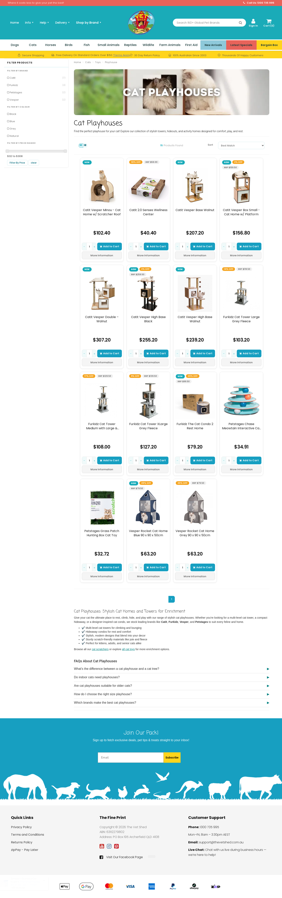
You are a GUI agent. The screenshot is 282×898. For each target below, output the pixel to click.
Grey (13, 128)
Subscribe (172, 757)
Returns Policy (21, 842)
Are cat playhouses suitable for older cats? (103, 685)
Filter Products (20, 62)
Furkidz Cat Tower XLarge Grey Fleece (148, 426)
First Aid (191, 45)
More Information (102, 255)
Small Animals (109, 45)
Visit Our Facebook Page (121, 857)
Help (44, 23)
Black (13, 114)
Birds (69, 45)
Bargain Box (269, 45)
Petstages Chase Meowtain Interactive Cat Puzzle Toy (241, 426)
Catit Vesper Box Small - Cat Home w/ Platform (241, 212)
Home (14, 23)
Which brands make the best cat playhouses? (105, 702)
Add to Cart (109, 246)
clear (34, 162)
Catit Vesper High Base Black (148, 319)
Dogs (15, 45)
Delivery (62, 23)
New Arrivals (213, 45)
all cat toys (128, 649)
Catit (37, 78)
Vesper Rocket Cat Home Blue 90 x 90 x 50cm (148, 533)
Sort (210, 145)
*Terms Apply (121, 55)
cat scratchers (100, 649)
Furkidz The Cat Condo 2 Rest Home (195, 426)
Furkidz (37, 85)
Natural (14, 136)
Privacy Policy (21, 827)
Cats (33, 45)
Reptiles (130, 45)
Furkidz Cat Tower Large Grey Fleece (241, 319)
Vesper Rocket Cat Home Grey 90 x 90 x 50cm (195, 533)
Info (29, 23)
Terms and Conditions (27, 834)
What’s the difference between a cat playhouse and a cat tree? (116, 668)
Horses (50, 45)
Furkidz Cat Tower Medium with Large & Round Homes (102, 426)
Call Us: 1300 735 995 (258, 3)
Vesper (37, 100)
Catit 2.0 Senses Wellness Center (148, 212)
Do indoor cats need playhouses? (97, 677)
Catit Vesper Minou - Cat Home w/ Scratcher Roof (102, 212)
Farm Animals (170, 45)
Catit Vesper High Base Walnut (194, 319)
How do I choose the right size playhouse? (103, 694)
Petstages (37, 92)
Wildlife (148, 45)
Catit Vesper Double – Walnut (102, 319)
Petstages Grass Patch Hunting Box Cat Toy (102, 533)
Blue (12, 121)
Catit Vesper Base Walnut (194, 210)
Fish (87, 45)
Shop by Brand (88, 23)
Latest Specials (241, 45)
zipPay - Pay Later (24, 850)
